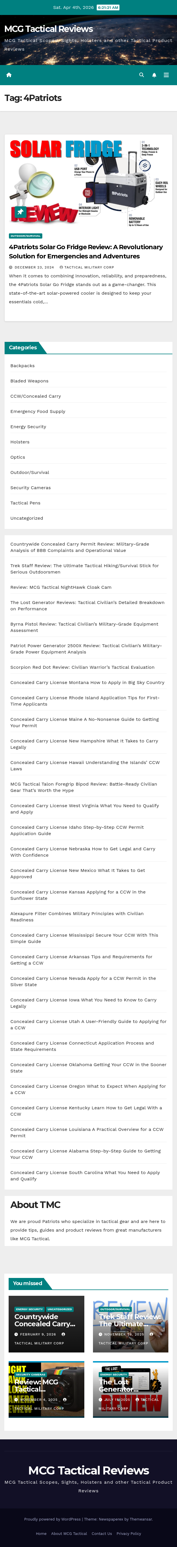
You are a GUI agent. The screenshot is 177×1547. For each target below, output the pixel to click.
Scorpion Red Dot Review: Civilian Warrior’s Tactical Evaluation (82, 667)
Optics (17, 457)
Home (41, 1533)
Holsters (20, 442)
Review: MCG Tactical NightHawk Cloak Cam (61, 587)
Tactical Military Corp (87, 267)
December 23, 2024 (35, 267)
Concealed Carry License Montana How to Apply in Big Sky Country (87, 682)
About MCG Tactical (69, 1533)
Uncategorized (26, 518)
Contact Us (102, 1533)
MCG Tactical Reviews (48, 29)
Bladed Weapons (29, 381)
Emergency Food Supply (37, 411)
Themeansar (141, 1519)
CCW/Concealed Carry (35, 396)
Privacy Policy (129, 1533)
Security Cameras (30, 487)
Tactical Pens (25, 503)
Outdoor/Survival (26, 235)
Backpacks (22, 365)
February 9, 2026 (39, 1334)
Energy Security (28, 426)
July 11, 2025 (118, 1400)
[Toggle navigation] (166, 75)
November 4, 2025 (39, 1400)
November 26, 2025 (124, 1334)
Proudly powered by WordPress (53, 1519)
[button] (141, 75)
